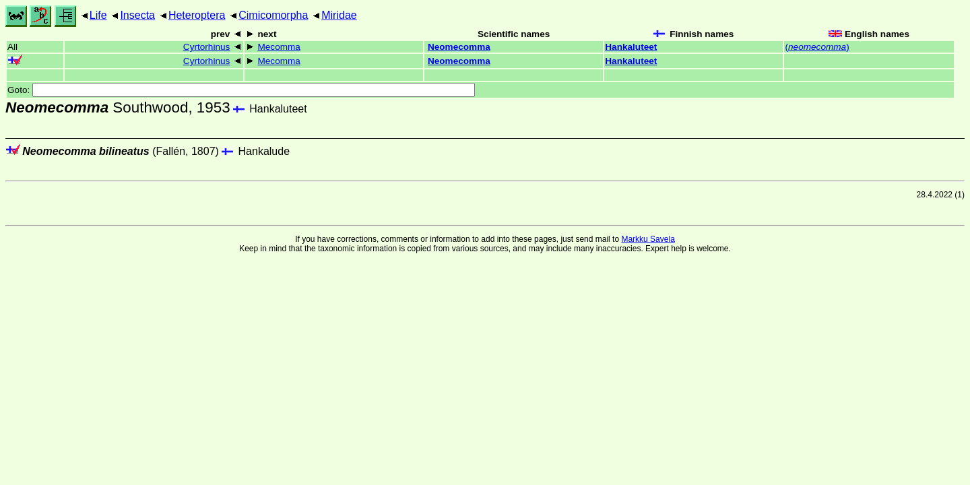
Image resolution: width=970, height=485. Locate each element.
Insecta (137, 15)
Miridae (338, 15)
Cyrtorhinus (206, 47)
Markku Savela (647, 239)
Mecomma (278, 47)
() (817, 47)
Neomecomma (459, 47)
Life (98, 15)
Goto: (241, 90)
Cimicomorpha (273, 15)
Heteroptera (197, 15)
